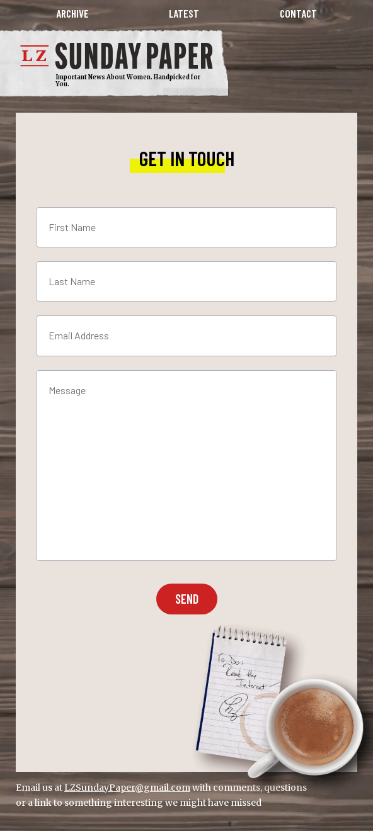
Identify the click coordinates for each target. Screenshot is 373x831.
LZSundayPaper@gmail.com (127, 787)
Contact (298, 14)
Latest (184, 14)
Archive (72, 14)
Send (186, 598)
